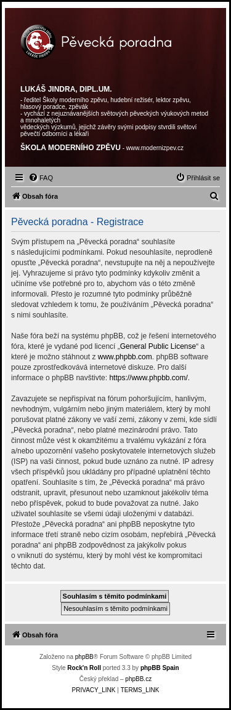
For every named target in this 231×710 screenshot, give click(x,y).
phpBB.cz (138, 679)
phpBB (84, 656)
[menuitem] (40, 177)
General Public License (158, 346)
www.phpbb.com (125, 357)
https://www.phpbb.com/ (148, 377)
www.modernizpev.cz (155, 148)
